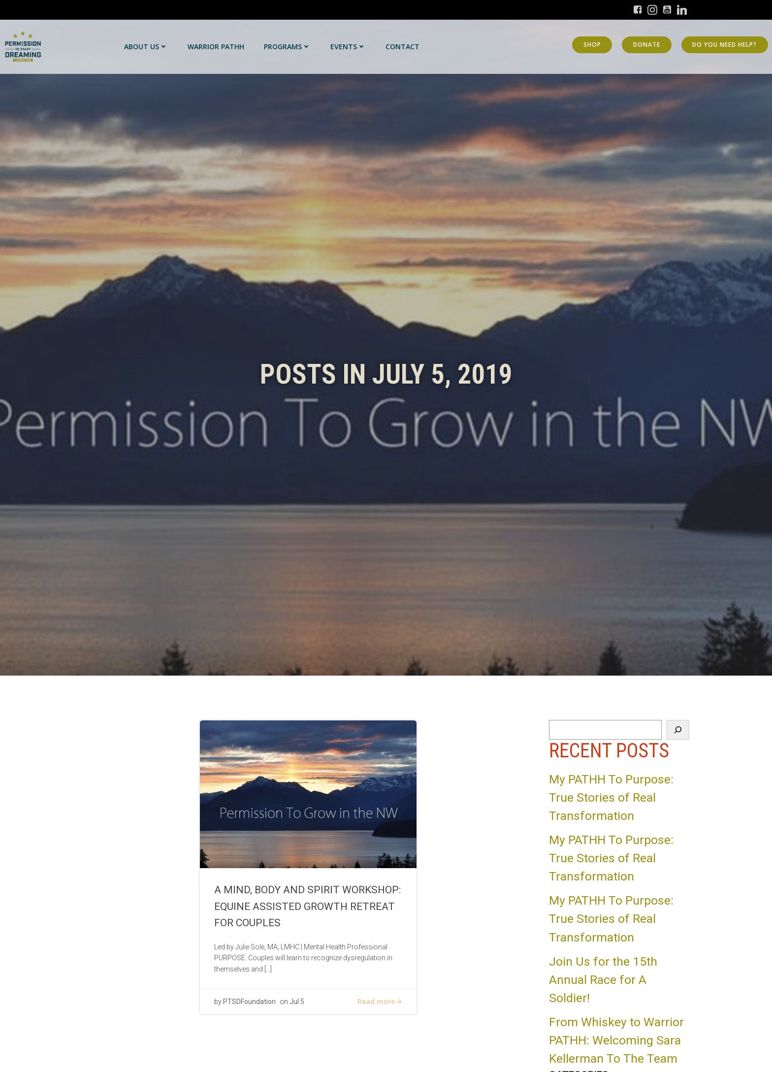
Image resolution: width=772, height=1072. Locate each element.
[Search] (678, 730)
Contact (402, 46)
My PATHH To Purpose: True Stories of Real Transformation (611, 797)
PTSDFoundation (250, 1003)
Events (348, 46)
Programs (287, 46)
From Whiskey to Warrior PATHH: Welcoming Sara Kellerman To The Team (616, 1040)
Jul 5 (297, 1003)
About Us (146, 46)
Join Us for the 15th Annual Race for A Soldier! (603, 979)
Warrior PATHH (216, 46)
